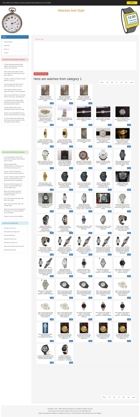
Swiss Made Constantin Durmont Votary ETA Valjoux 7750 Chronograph (14, 90)
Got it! (132, 3)
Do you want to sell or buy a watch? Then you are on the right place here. (70, 411)
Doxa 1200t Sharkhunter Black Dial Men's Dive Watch (13, 199)
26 (112, 82)
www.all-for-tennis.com (10, 239)
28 (121, 82)
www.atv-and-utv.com (10, 228)
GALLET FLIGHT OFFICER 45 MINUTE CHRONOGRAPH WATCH (14, 172)
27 (117, 82)
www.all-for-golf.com (9, 235)
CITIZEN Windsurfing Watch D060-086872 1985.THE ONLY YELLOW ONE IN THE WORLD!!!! (13, 66)
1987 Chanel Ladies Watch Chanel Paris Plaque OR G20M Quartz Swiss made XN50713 (14, 73)
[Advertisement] (14, 139)
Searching (7, 45)
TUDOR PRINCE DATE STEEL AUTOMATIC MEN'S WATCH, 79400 (14, 108)
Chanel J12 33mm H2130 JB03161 (13, 216)
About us (6, 49)
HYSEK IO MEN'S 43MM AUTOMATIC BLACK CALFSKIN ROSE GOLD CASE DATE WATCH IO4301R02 (14, 178)
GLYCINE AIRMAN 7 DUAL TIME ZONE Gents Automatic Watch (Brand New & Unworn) (14, 158)
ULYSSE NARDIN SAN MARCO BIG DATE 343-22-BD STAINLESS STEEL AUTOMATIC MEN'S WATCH (14, 120)
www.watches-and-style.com (12, 231)
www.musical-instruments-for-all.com (14, 246)
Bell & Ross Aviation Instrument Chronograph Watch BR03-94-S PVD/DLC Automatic (13, 193)
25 (107, 82)
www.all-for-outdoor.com (10, 242)
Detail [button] (51, 103)
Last (131, 82)
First (102, 82)
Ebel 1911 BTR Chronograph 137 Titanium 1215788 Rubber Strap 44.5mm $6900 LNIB (13, 185)
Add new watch (8, 42)
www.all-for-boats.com (10, 250)
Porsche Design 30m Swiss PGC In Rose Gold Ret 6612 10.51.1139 (13, 85)
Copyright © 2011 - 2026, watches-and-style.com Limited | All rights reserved (70, 408)
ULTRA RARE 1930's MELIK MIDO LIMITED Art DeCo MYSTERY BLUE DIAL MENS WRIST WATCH (14, 102)
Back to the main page (41, 74)
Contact (6, 52)
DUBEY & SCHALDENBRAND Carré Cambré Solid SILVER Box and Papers (14, 113)
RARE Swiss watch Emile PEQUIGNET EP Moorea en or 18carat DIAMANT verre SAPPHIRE (15, 210)
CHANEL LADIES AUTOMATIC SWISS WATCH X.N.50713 (15, 79)
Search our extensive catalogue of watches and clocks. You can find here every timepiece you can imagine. (70, 413)
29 (126, 82)
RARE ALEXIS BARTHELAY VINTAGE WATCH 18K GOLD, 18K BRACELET (14, 96)
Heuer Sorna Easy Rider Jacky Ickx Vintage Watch (13, 204)
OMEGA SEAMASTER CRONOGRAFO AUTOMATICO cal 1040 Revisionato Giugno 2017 (13, 166)
